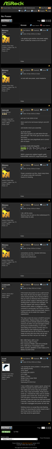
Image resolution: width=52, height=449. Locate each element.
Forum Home (7, 8)
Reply (22, 32)
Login (49, 11)
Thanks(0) (35, 30)
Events (34, 11)
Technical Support (17, 8)
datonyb (6, 110)
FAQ (22, 11)
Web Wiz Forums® (27, 443)
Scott (5, 359)
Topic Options (45, 25)
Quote (44, 30)
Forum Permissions (45, 438)
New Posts (44, 8)
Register (42, 11)
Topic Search (34, 25)
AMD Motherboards (29, 8)
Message (23, 25)
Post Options (25, 30)
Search (28, 11)
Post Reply (6, 21)
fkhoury (6, 30)
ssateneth (6, 285)
